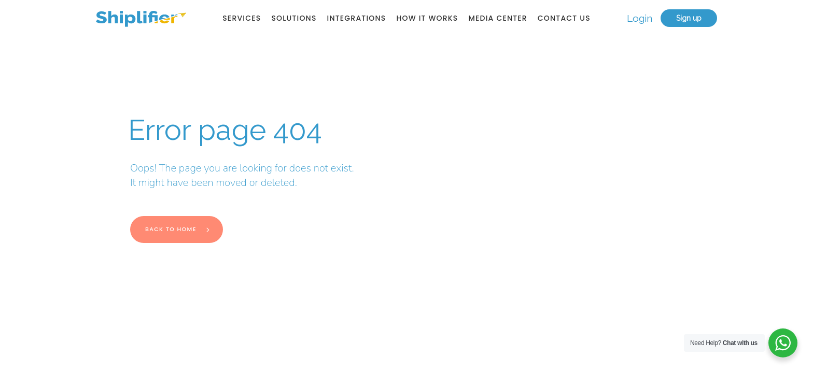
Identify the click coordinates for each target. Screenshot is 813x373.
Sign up (689, 18)
